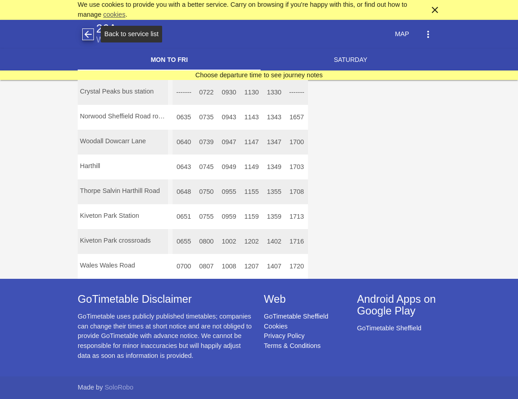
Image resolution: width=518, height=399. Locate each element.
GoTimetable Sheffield (296, 316)
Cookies (275, 326)
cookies (114, 14)
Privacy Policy (284, 335)
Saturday (350, 59)
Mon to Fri (169, 59)
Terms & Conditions (292, 345)
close (434, 10)
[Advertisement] (259, 373)
